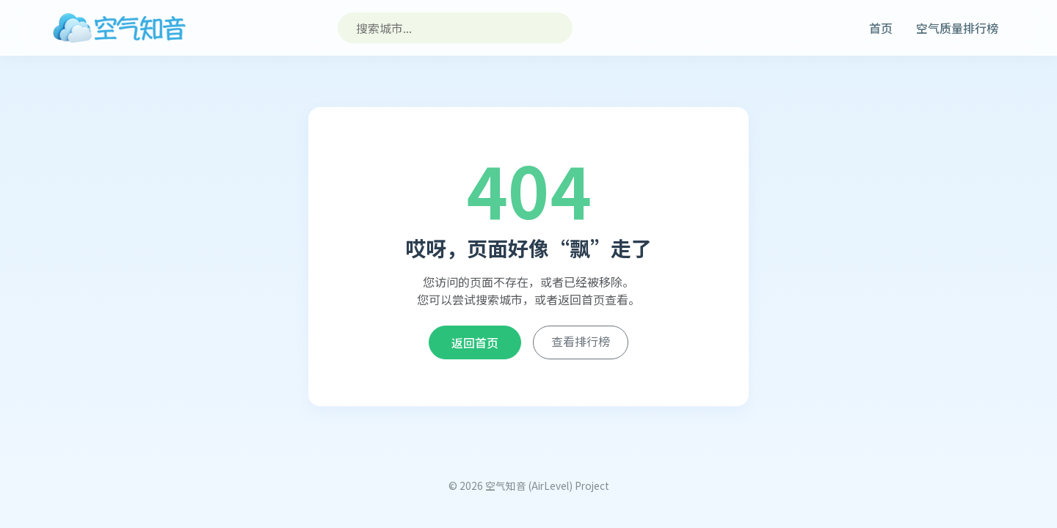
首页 (881, 28)
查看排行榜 (580, 341)
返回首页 (474, 342)
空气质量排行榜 (957, 28)
